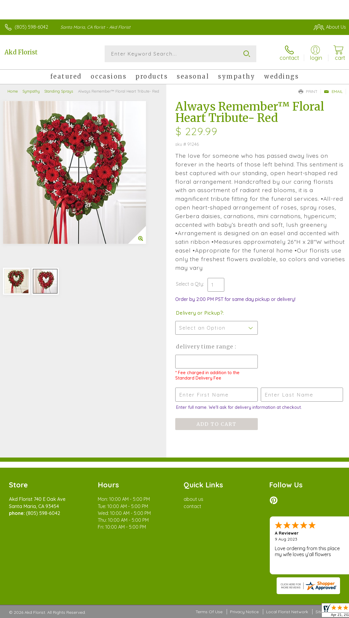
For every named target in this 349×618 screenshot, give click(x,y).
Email (333, 91)
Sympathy (31, 91)
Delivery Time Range (205, 346)
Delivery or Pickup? (199, 313)
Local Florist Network (287, 611)
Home (12, 91)
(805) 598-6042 (31, 27)
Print (308, 91)
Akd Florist (21, 52)
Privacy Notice (244, 611)
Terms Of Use (209, 611)
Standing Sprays (58, 91)
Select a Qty (189, 284)
